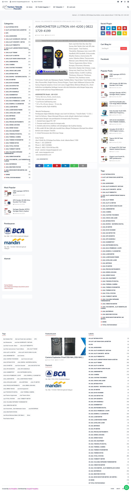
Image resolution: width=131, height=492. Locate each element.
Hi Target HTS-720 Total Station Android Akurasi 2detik (117, 148)
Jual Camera (18, 64)
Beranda (37, 21)
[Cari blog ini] (110, 48)
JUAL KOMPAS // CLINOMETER (18, 104)
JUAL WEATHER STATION (18, 167)
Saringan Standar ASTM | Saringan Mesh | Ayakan (21, 210)
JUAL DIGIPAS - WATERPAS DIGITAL (18, 76)
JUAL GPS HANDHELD (18, 91)
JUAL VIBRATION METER (18, 156)
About (118, 488)
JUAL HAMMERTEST (18, 94)
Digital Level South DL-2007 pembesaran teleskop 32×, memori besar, (117, 157)
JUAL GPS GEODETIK (18, 88)
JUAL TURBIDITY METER (18, 149)
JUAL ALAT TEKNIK (18, 52)
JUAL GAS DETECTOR (18, 85)
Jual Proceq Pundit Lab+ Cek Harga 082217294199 (118, 103)
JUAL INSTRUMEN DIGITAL (18, 98)
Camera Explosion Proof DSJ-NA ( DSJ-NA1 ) (64, 357)
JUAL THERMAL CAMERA (18, 137)
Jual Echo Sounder (18, 82)
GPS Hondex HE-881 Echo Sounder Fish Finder (21, 201)
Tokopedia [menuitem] (57, 7)
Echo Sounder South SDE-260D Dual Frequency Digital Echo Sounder (117, 112)
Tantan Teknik (40, 35)
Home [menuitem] (29, 7)
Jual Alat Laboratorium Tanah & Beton (17, 48)
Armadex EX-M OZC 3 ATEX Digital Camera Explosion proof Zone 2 (116, 130)
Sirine (18, 174)
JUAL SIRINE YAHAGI (18, 128)
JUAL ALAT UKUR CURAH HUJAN (18, 58)
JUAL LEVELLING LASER (18, 113)
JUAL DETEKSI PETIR (18, 73)
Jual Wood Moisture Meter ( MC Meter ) (17, 170)
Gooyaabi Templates (32, 488)
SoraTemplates (13, 488)
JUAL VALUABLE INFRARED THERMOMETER (17, 152)
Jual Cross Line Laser (18, 70)
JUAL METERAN (18, 116)
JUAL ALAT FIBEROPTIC (18, 45)
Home (5, 2)
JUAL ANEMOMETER (18, 61)
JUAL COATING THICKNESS (18, 67)
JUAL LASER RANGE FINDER (18, 110)
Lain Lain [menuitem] (71, 7)
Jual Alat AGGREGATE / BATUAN (18, 39)
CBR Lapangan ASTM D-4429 (21, 192)
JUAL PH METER (18, 119)
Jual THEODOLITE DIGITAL (18, 134)
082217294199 (37, 2)
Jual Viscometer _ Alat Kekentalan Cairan (17, 160)
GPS (18, 33)
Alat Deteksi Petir (18, 27)
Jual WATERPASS (18, 164)
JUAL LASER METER (18, 107)
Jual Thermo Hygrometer (18, 140)
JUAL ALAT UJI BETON (18, 55)
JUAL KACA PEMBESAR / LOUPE (18, 101)
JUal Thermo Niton (18, 143)
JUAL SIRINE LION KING (18, 125)
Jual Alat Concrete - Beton (18, 42)
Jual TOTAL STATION (18, 146)
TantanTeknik (8, 285)
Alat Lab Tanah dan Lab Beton (18, 30)
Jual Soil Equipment (18, 131)
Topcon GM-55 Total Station (116, 139)
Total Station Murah (18, 177)
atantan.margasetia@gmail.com (20, 2)
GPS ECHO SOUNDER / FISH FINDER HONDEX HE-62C (117, 121)
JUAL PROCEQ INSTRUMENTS (18, 122)
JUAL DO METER (18, 79)
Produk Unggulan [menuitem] (42, 7)
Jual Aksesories (18, 36)
